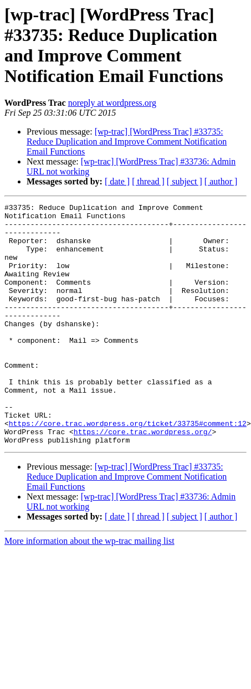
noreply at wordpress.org (112, 102)
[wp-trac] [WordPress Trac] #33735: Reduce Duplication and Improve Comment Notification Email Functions (127, 141)
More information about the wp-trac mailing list (89, 589)
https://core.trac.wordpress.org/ (143, 478)
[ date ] (117, 181)
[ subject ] (184, 181)
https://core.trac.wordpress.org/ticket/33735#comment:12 (128, 468)
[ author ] (221, 181)
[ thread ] (148, 181)
